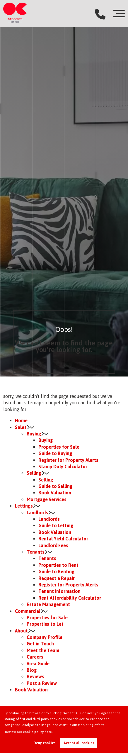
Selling (34, 473)
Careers (35, 656)
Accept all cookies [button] (79, 743)
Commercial (27, 611)
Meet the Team (43, 650)
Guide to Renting (56, 571)
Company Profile (44, 637)
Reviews (35, 676)
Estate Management (48, 604)
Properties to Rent (58, 565)
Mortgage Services (46, 499)
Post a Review (42, 683)
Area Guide (38, 663)
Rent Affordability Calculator (69, 598)
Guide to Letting (55, 525)
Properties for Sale (58, 447)
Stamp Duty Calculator (62, 466)
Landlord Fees (53, 545)
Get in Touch (40, 643)
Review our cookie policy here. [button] (29, 732)
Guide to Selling (55, 486)
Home (21, 420)
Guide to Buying (55, 453)
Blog (32, 670)
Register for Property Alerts (68, 460)
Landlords (37, 512)
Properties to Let (45, 624)
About (21, 630)
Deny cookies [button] (44, 743)
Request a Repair (56, 578)
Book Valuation (54, 492)
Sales (21, 427)
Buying (34, 433)
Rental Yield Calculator (63, 538)
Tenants (36, 551)
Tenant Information (59, 591)
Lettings (24, 505)
